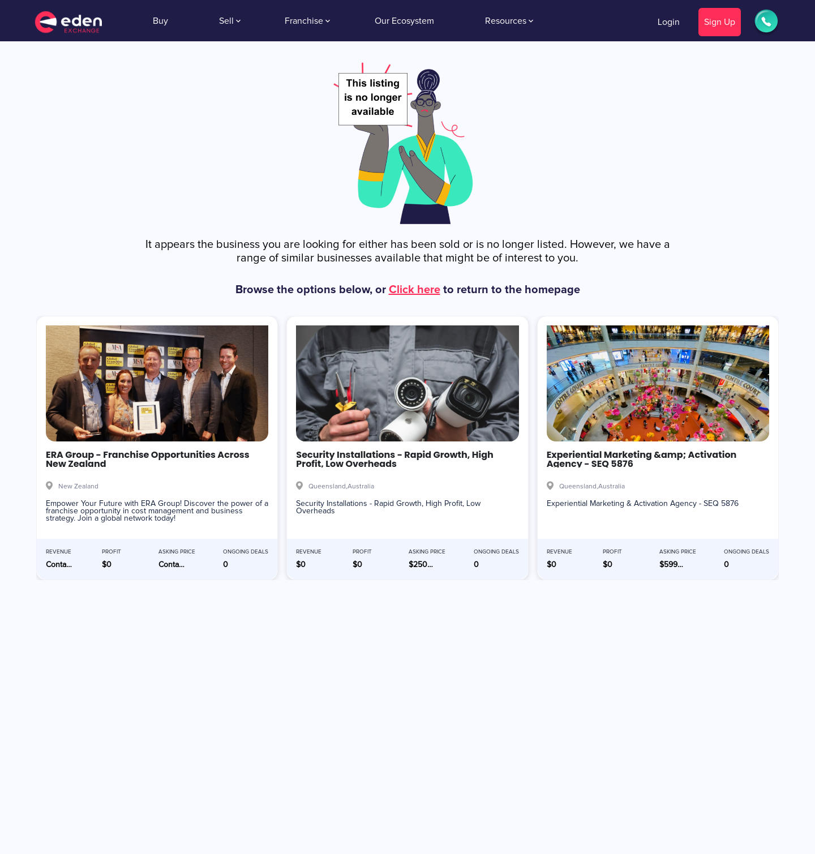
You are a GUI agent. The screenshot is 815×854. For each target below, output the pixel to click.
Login (669, 22)
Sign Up (719, 22)
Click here (414, 289)
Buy (160, 20)
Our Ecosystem (404, 20)
